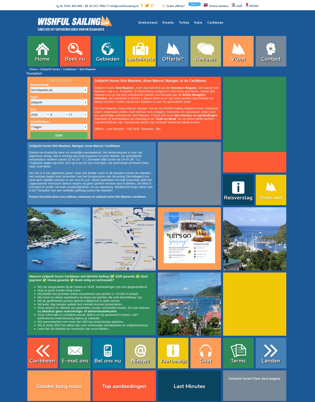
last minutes (85, 304)
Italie (198, 22)
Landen (271, 360)
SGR (90, 287)
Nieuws (140, 360)
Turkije (184, 22)
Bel (158, 129)
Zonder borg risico (68, 290)
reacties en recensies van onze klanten (81, 328)
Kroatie (168, 22)
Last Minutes (115, 129)
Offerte (99, 129)
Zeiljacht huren (50, 69)
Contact (271, 59)
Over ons (271, 197)
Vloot (238, 59)
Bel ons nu (107, 360)
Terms (238, 360)
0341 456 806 (73, 6)
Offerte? (173, 59)
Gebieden (108, 59)
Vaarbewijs (173, 360)
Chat (206, 360)
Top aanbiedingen (124, 386)
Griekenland (147, 22)
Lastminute (140, 59)
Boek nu (75, 59)
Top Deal (133, 129)
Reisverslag (238, 197)
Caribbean (215, 22)
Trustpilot (34, 73)
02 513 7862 (97, 6)
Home (42, 59)
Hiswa (78, 287)
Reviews (205, 59)
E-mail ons (75, 360)
